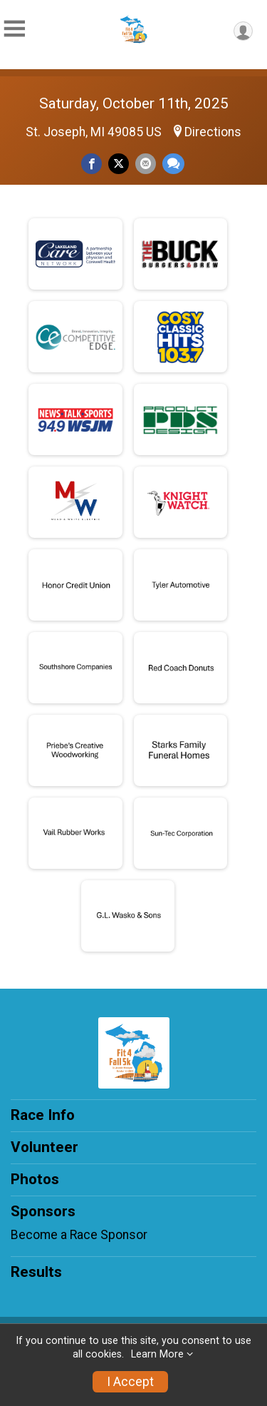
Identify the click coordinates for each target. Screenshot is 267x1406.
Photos (35, 1179)
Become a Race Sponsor (79, 1235)
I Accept (130, 1382)
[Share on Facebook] (91, 163)
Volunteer (44, 1147)
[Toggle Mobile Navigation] (14, 29)
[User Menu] (243, 31)
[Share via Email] (145, 163)
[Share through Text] (173, 163)
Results (36, 1271)
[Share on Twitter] (118, 163)
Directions (212, 132)
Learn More (157, 1354)
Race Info (43, 1115)
